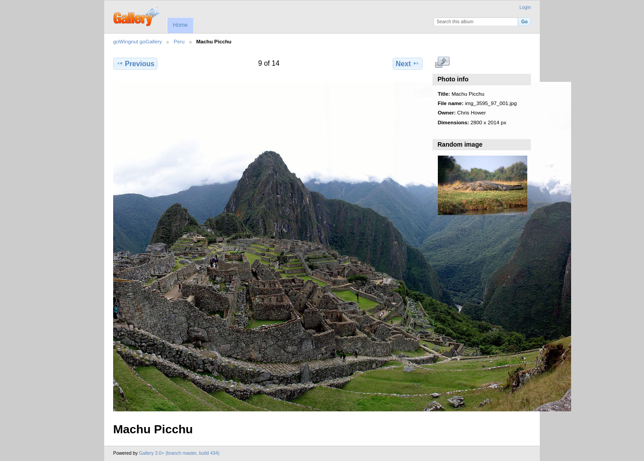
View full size (442, 62)
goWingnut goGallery (137, 41)
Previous (135, 63)
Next (407, 63)
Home (180, 25)
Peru (179, 41)
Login (525, 7)
